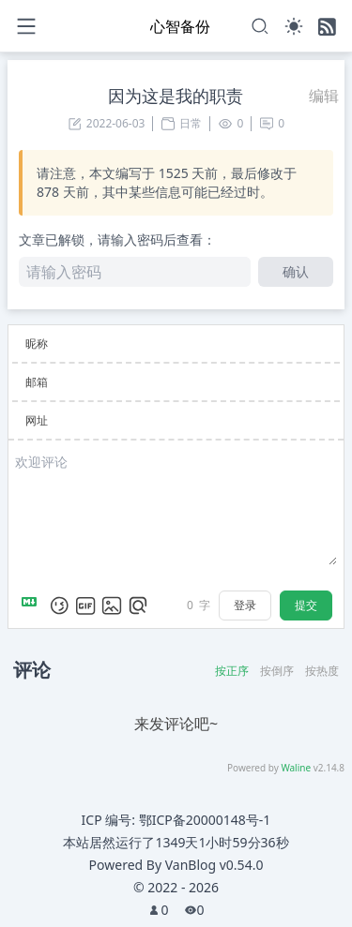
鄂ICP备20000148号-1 (205, 820)
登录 (245, 605)
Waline (296, 767)
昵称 (36, 343)
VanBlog (214, 865)
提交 (306, 605)
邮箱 (36, 382)
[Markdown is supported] (33, 605)
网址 (36, 420)
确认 (296, 271)
